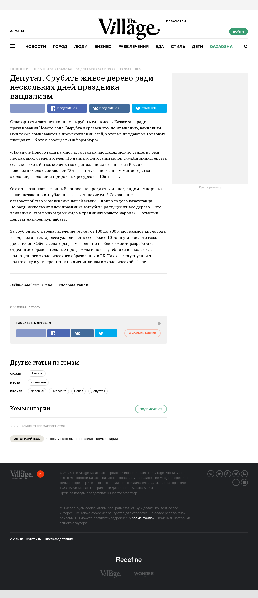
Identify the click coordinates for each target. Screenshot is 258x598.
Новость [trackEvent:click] (37, 373)
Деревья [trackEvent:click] (37, 391)
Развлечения (133, 46)
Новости (35, 46)
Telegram (239, 473)
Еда (160, 46)
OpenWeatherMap (123, 493)
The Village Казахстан (54, 69)
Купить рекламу (210, 187)
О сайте (16, 539)
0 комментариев (142, 333)
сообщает (57, 140)
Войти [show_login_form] (238, 32)
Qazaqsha (221, 46)
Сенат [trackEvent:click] (78, 391)
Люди (81, 46)
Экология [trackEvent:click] (59, 391)
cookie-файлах (143, 518)
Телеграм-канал (72, 285)
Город (60, 46)
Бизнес (103, 46)
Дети (197, 46)
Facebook (239, 482)
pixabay (34, 307)
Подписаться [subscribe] (151, 409)
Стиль (178, 46)
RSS (247, 473)
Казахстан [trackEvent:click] (38, 382)
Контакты (34, 539)
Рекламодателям (59, 539)
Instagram (247, 482)
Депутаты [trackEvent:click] (98, 391)
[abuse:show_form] (158, 323)
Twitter (222, 473)
